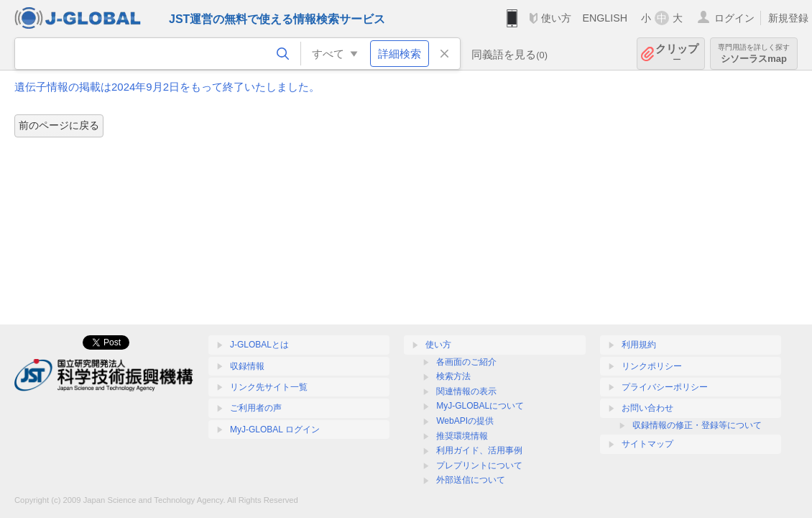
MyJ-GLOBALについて (480, 406)
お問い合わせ (647, 408)
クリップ (676, 53)
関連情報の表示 (466, 391)
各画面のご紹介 (466, 362)
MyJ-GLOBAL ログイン (275, 429)
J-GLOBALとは (259, 345)
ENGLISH (604, 18)
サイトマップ (647, 444)
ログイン (734, 18)
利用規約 (639, 345)
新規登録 (788, 18)
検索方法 (453, 376)
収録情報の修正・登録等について (697, 425)
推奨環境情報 (462, 436)
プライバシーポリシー (665, 387)
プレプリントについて (479, 465)
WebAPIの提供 (465, 421)
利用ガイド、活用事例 (479, 450)
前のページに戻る (59, 125)
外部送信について (470, 480)
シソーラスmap (754, 53)
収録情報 (247, 366)
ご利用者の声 (256, 408)
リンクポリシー (652, 366)
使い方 (556, 18)
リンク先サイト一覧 (269, 387)
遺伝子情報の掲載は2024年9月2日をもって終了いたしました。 (167, 87)
